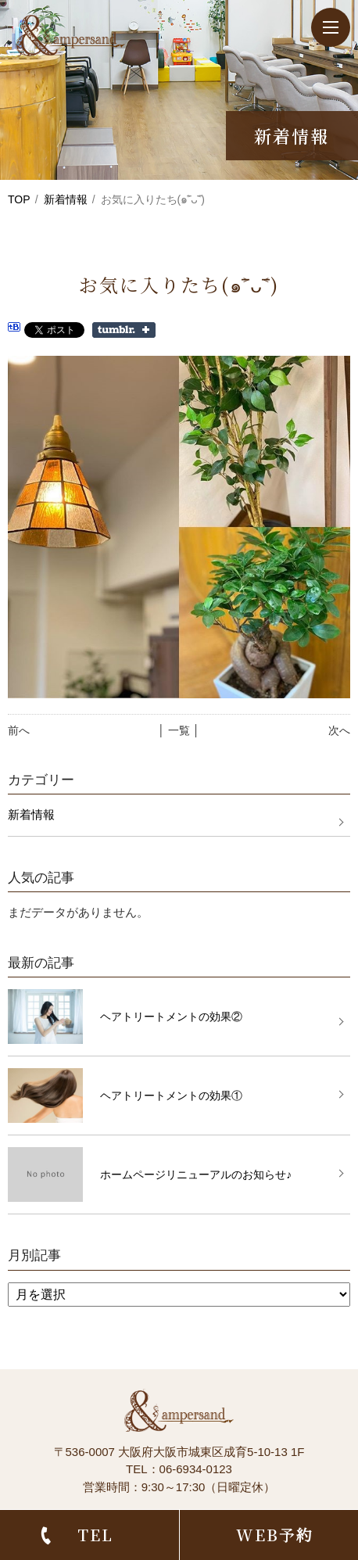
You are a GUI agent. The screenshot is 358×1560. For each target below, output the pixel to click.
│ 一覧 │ (178, 730)
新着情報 (66, 199)
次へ (339, 730)
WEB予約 (274, 1534)
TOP (19, 199)
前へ (19, 730)
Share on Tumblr (124, 330)
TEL (95, 1534)
